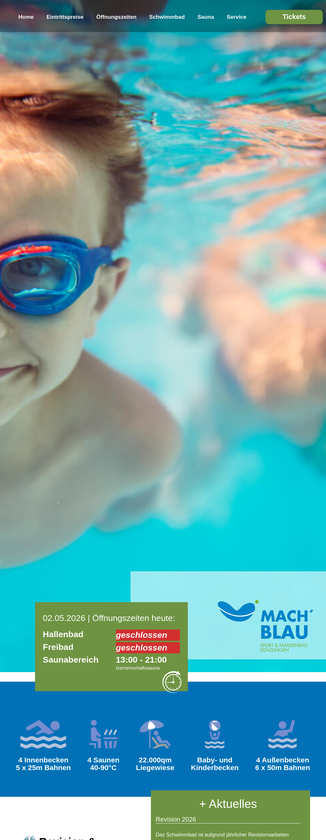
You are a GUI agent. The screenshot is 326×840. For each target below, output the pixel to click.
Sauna (205, 17)
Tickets (294, 17)
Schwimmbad (167, 17)
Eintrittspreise (65, 17)
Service (236, 17)
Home (26, 17)
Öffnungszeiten (116, 17)
